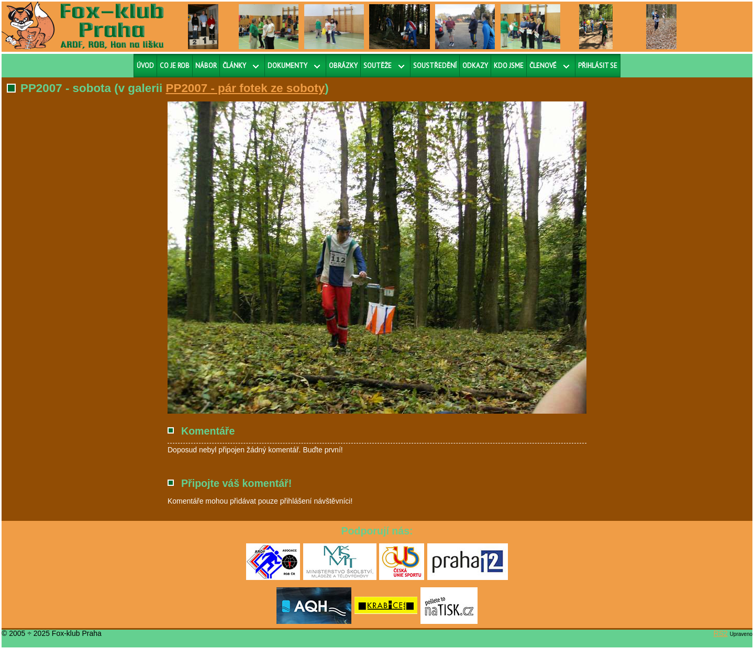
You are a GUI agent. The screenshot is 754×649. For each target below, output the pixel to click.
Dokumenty (287, 65)
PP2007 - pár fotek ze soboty (245, 88)
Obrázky (343, 65)
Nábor (206, 65)
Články (234, 65)
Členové (543, 65)
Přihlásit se (597, 65)
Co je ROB (175, 65)
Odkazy (475, 65)
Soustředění (435, 65)
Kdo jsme (509, 65)
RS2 (721, 633)
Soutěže (377, 65)
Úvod (145, 65)
